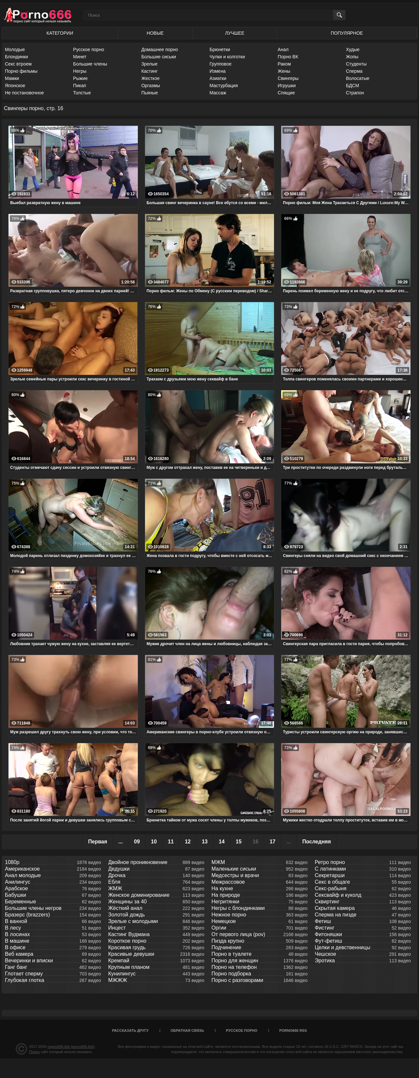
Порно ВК (288, 56)
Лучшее (235, 33)
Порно (34, 1052)
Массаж (218, 92)
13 (205, 841)
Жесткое (150, 78)
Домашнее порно (159, 49)
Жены (284, 71)
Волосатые (358, 78)
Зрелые (149, 64)
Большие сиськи (158, 56)
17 (273, 841)
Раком (284, 64)
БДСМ (352, 85)
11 (171, 841)
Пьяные (149, 92)
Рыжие (80, 78)
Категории (59, 33)
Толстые (82, 92)
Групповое (220, 64)
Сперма (354, 71)
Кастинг (149, 71)
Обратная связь (187, 1030)
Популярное (347, 33)
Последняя (316, 841)
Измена (218, 71)
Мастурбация (224, 85)
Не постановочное (24, 92)
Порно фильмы (21, 71)
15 (239, 841)
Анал (283, 49)
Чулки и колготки (227, 56)
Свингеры (288, 78)
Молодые (15, 49)
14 (222, 841)
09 (137, 841)
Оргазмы (150, 85)
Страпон (355, 92)
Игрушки (287, 85)
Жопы (352, 56)
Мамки (12, 78)
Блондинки (16, 56)
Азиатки (218, 78)
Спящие (286, 92)
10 (154, 841)
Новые (155, 33)
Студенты (356, 64)
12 (188, 841)
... (120, 841)
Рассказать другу (130, 1030)
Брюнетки (220, 49)
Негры (79, 71)
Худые (353, 49)
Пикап (79, 85)
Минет (79, 56)
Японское (15, 85)
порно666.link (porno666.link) (71, 1047)
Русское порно (88, 49)
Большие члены (90, 64)
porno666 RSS (293, 1030)
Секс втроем (18, 64)
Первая (97, 841)
